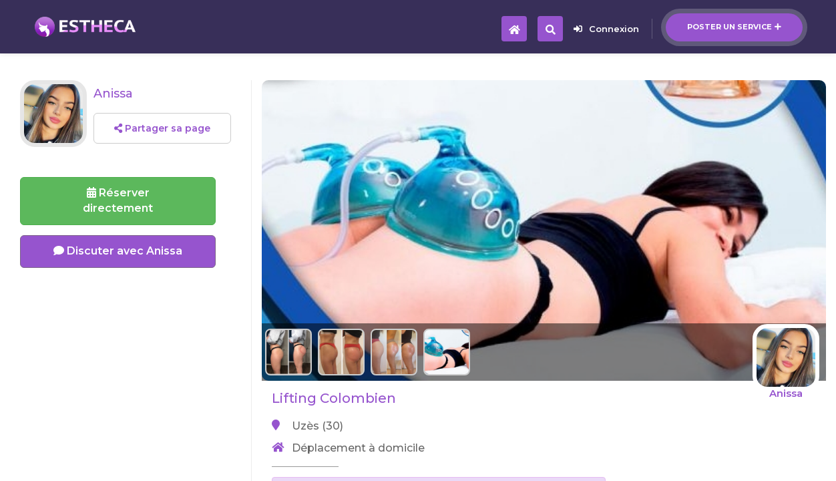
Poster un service (734, 26)
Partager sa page (162, 128)
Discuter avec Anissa (117, 251)
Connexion (606, 28)
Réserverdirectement (118, 200)
